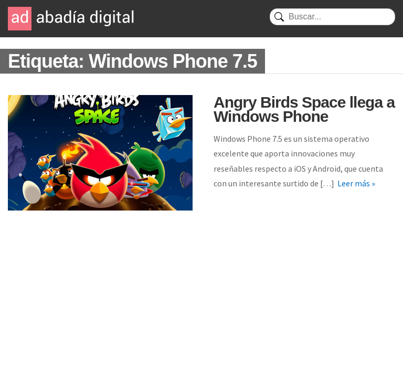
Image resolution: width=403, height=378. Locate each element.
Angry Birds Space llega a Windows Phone (304, 109)
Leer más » (356, 183)
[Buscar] (332, 16)
